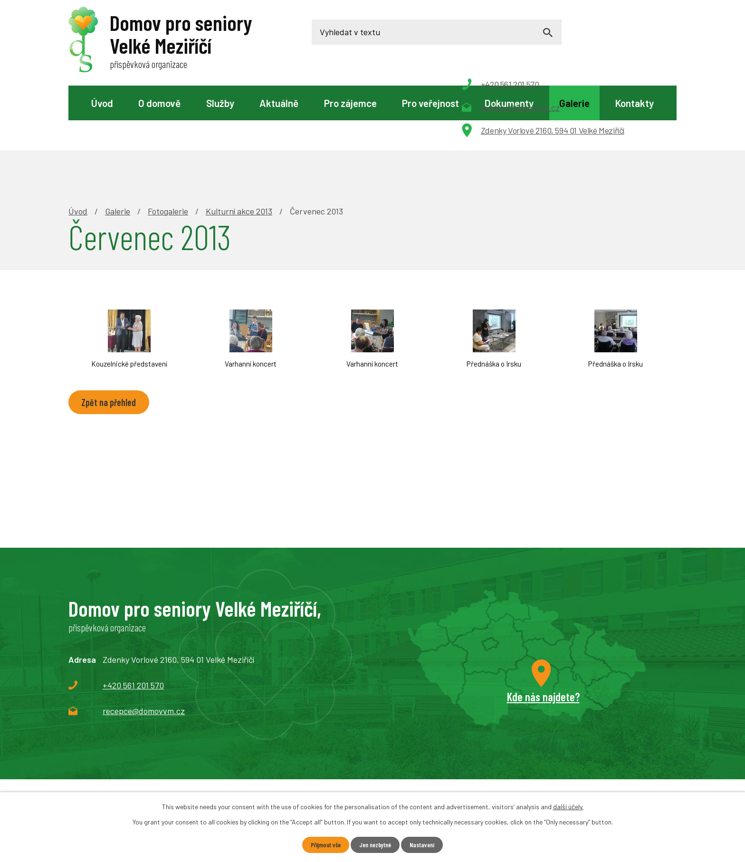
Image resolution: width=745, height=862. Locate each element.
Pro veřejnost (430, 103)
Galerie (574, 103)
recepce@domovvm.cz (144, 645)
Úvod (102, 103)
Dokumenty (509, 103)
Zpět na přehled (110, 337)
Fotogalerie (168, 145)
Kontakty (634, 103)
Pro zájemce (350, 103)
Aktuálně (278, 103)
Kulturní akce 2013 (239, 145)
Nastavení (425, 845)
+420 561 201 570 (133, 619)
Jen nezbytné (375, 845)
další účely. (568, 806)
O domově (159, 103)
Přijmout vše (323, 845)
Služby (220, 103)
